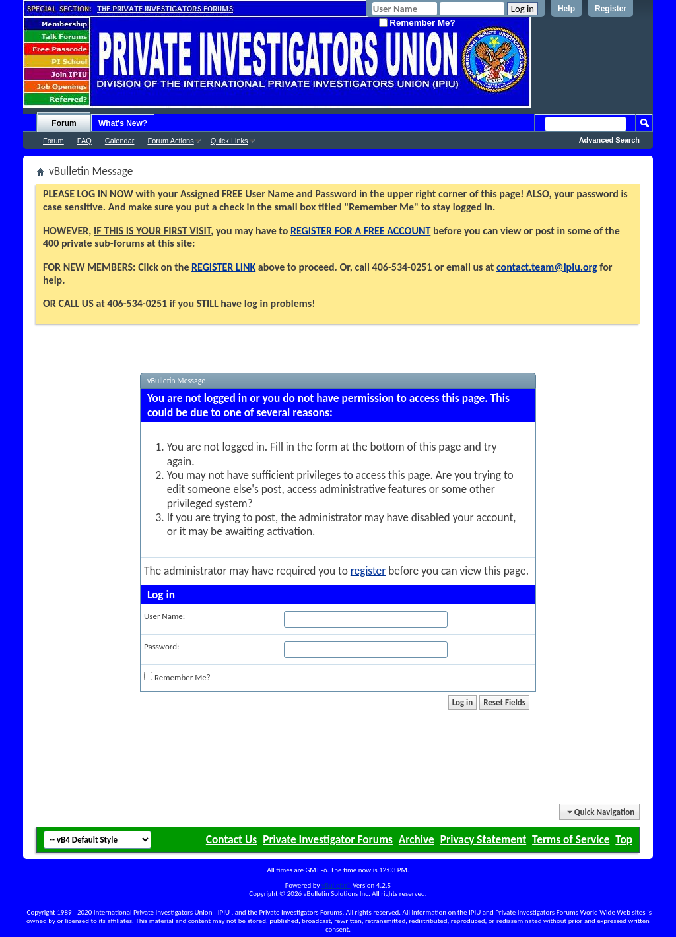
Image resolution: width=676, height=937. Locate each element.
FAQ (84, 141)
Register (610, 8)
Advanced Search (609, 140)
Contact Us (231, 839)
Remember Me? (417, 23)
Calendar (120, 141)
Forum (63, 123)
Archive (416, 839)
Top (623, 839)
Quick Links (229, 141)
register (368, 571)
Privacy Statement (483, 839)
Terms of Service (570, 839)
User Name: (164, 616)
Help (566, 8)
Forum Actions (170, 141)
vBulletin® (336, 885)
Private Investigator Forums (328, 839)
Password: (161, 646)
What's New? (122, 123)
